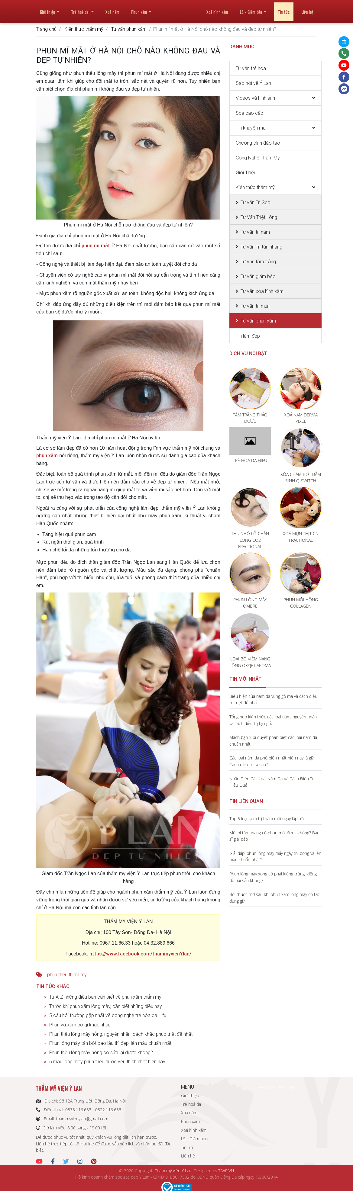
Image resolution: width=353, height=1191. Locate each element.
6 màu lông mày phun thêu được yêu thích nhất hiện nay (107, 1061)
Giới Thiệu (246, 172)
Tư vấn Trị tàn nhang (261, 247)
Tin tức (284, 9)
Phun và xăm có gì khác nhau (80, 1025)
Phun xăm (139, 9)
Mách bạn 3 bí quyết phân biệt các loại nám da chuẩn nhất (273, 740)
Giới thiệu (47, 9)
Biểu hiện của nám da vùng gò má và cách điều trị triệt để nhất (273, 699)
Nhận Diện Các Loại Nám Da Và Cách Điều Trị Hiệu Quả (272, 782)
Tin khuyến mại (251, 128)
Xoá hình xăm (217, 9)
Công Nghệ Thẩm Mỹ (258, 158)
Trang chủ (46, 29)
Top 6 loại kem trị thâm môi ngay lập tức (267, 818)
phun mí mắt (96, 245)
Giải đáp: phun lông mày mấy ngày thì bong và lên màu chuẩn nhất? (275, 856)
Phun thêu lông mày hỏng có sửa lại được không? (101, 1052)
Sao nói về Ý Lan (253, 83)
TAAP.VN (226, 1170)
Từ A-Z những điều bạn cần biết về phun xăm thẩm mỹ (105, 997)
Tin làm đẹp (248, 336)
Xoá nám (112, 9)
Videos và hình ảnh (255, 98)
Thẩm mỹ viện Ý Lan (173, 1170)
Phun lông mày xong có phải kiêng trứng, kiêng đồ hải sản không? (273, 877)
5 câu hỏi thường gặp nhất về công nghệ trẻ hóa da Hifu (107, 1015)
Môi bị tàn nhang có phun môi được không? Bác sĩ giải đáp (274, 836)
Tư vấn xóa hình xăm (262, 291)
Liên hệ (307, 9)
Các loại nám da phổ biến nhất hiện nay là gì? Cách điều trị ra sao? (271, 761)
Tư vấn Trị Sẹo (255, 202)
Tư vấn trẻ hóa (251, 68)
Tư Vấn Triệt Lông (259, 217)
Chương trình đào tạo (258, 143)
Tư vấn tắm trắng (258, 261)
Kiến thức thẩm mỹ (83, 29)
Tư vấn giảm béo (258, 276)
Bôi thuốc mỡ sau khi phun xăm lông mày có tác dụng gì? (274, 897)
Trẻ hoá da (80, 9)
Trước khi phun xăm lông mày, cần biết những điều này (105, 1006)
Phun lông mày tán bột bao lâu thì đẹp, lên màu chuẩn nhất (110, 1043)
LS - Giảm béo (251, 9)
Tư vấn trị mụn (255, 306)
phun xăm (47, 455)
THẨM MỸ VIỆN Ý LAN (274, 1087)
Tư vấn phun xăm (129, 29)
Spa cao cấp (249, 113)
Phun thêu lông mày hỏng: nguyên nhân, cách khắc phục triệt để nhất (121, 1034)
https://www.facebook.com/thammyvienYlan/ (140, 954)
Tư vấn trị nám (255, 232)
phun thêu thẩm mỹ (67, 974)
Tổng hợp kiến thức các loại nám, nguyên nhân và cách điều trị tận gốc (273, 720)
